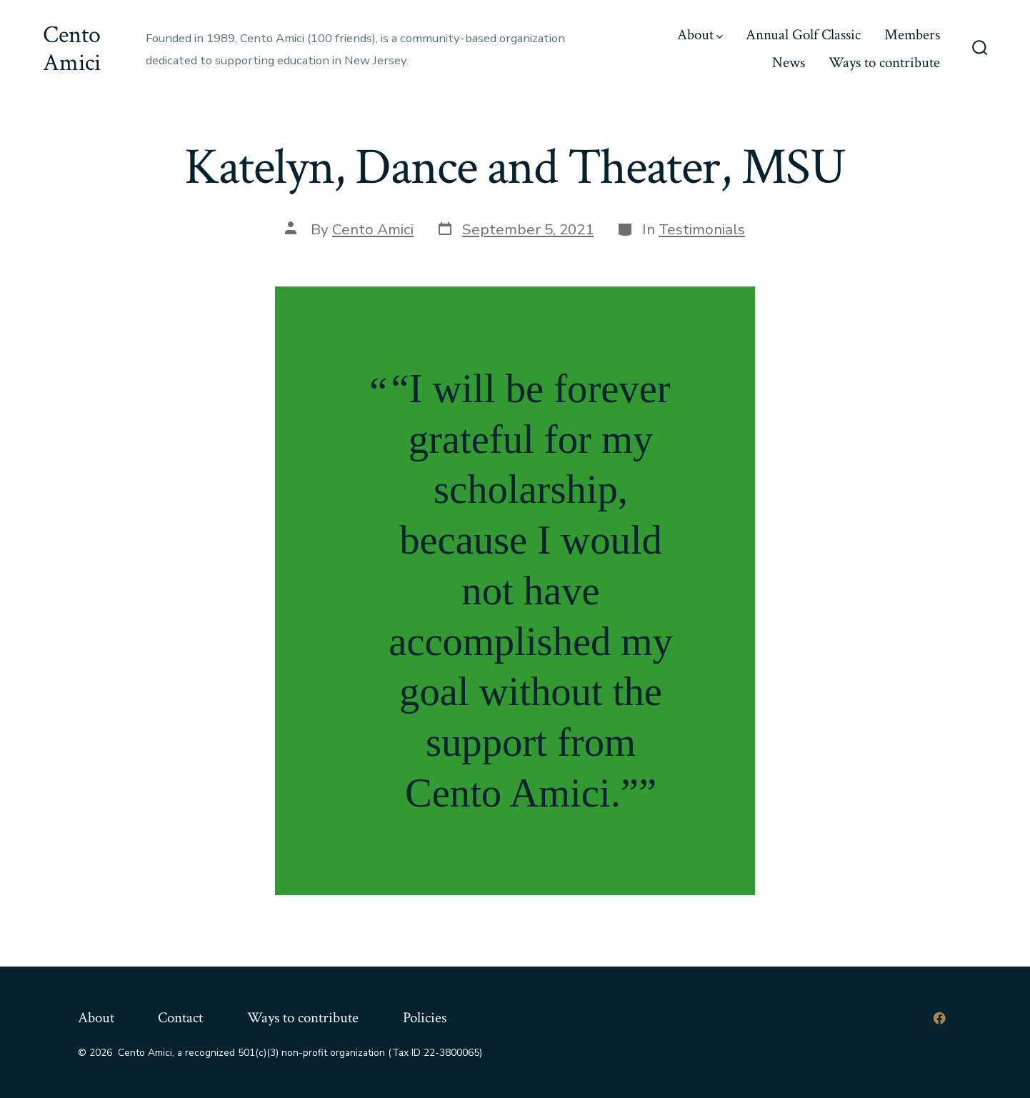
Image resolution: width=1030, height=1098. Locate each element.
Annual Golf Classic (803, 34)
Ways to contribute (884, 62)
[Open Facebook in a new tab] (939, 1018)
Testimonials (702, 229)
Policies (424, 1017)
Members (912, 34)
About (700, 34)
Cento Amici (373, 229)
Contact (180, 1017)
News (788, 62)
